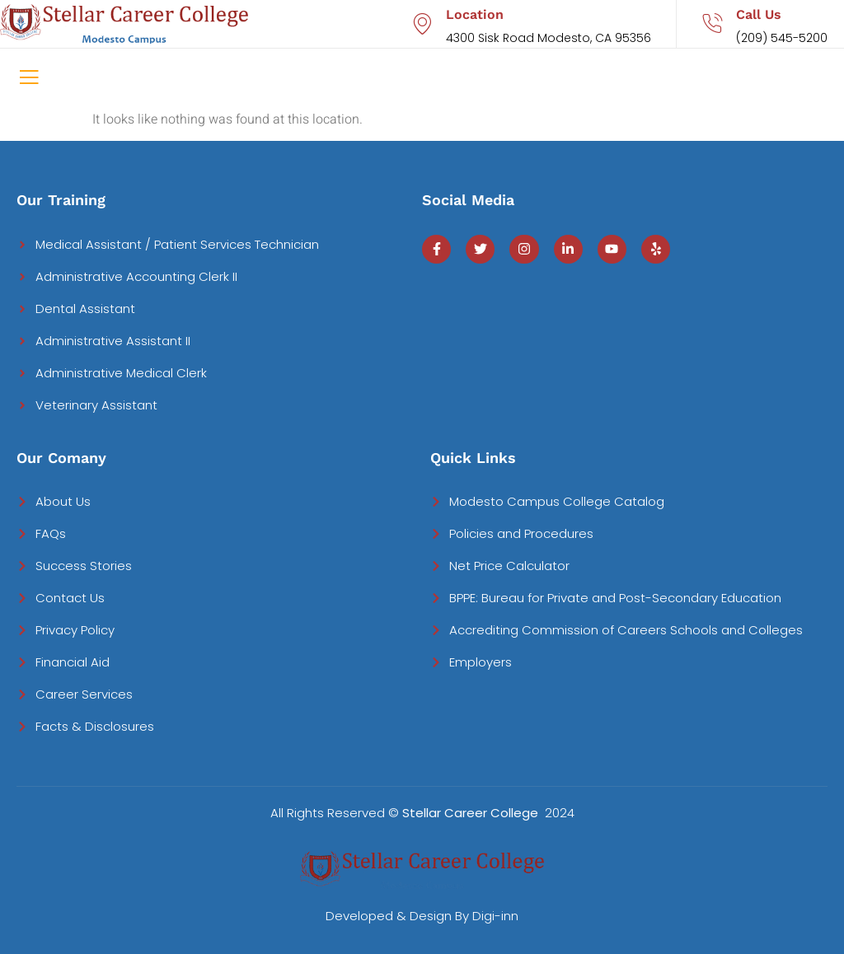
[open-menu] (28, 79)
